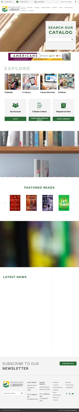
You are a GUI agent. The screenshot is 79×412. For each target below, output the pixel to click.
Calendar (29, 7)
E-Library (36, 7)
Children (54, 7)
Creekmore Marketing (71, 410)
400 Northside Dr (45, 387)
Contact (31, 10)
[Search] (68, 1)
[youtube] (73, 394)
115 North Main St (32, 385)
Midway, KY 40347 (45, 389)
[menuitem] (59, 382)
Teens (61, 7)
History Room (68, 7)
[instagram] (70, 394)
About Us (24, 10)
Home (23, 7)
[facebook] (66, 394)
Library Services (45, 7)
